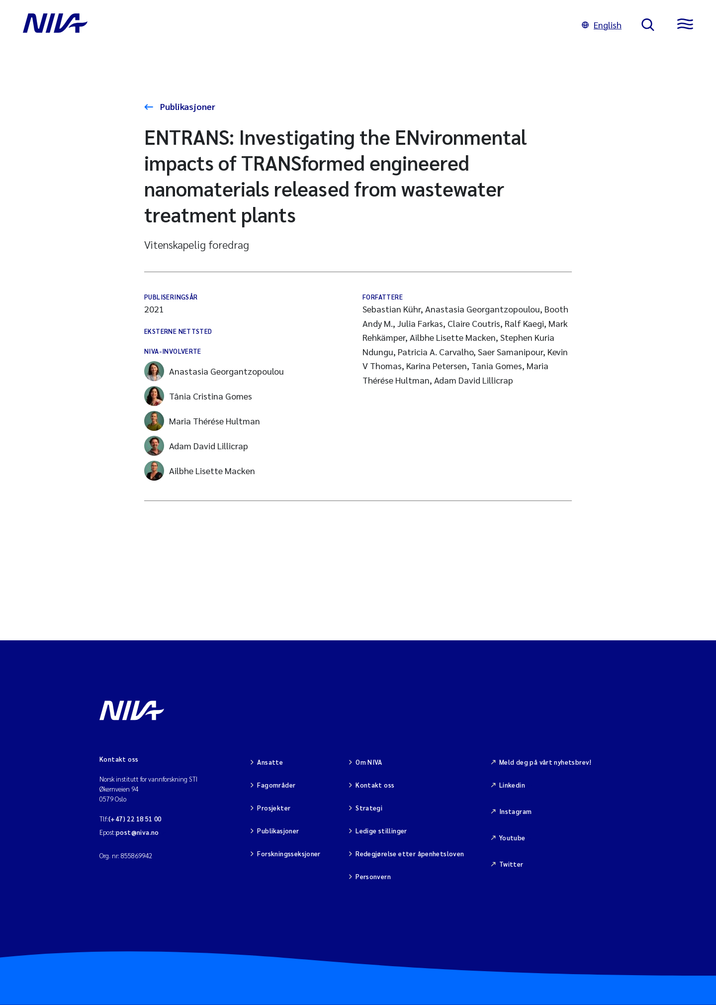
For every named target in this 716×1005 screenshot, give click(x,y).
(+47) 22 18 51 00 (135, 818)
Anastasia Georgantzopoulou (214, 371)
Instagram (515, 811)
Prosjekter (273, 808)
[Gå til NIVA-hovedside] (292, 24)
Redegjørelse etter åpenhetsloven (410, 853)
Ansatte (270, 762)
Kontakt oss (375, 785)
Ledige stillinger (381, 830)
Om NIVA (369, 762)
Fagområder (276, 785)
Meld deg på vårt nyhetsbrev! (545, 762)
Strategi (369, 808)
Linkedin (512, 785)
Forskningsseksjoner (288, 853)
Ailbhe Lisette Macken (199, 471)
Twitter (511, 864)
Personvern (373, 876)
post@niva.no (137, 832)
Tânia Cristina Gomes (198, 396)
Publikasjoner (186, 106)
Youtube (512, 837)
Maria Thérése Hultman (202, 421)
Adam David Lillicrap (196, 446)
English (602, 24)
